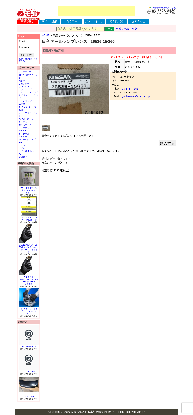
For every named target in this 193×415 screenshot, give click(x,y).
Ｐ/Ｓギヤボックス (27, 107)
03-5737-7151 (130, 88)
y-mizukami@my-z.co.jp (136, 96)
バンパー (23, 81)
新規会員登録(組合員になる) (163, 7)
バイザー (23, 136)
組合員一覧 (116, 21)
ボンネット (24, 86)
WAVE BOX (24, 130)
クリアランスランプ (28, 92)
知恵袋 (22, 104)
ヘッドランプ (25, 89)
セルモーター (25, 125)
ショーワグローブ (27, 139)
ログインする (26, 55)
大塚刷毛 (23, 157)
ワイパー (23, 148)
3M (20, 154)
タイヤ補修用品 (26, 151)
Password (24, 47)
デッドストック (94, 21)
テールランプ (25, 101)
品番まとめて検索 (126, 28)
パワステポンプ (26, 119)
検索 (110, 29)
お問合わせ (138, 21)
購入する (167, 143)
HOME (46, 35)
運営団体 (72, 21)
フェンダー (24, 84)
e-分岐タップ (25, 72)
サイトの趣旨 (50, 21)
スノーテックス (26, 127)
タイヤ (22, 145)
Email (22, 41)
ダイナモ (23, 122)
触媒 (21, 110)
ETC (21, 142)
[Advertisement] (96, 11)
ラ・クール (24, 133)
